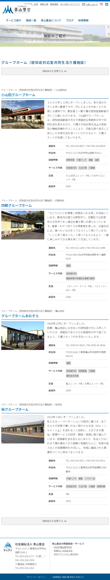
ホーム (6, 29)
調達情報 (54, 4)
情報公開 (44, 4)
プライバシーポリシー (36, 576)
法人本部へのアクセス (70, 4)
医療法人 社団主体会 (63, 550)
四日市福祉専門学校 (63, 546)
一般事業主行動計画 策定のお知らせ (67, 576)
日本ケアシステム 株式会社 (66, 553)
